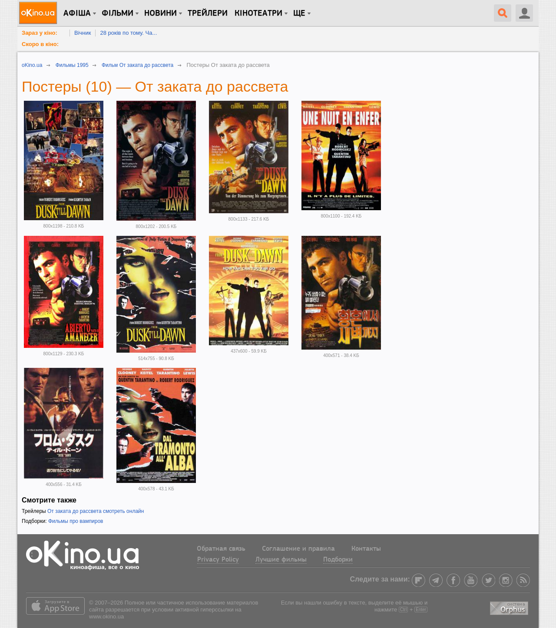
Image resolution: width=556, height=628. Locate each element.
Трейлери (208, 13)
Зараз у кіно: (39, 33)
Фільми (117, 13)
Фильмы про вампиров (75, 521)
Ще (299, 13)
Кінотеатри (258, 13)
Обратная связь (221, 548)
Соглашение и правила (298, 548)
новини (160, 13)
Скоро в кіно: (40, 44)
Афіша (77, 13)
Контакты (366, 548)
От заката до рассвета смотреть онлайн (95, 511)
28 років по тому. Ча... (128, 33)
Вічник (82, 33)
